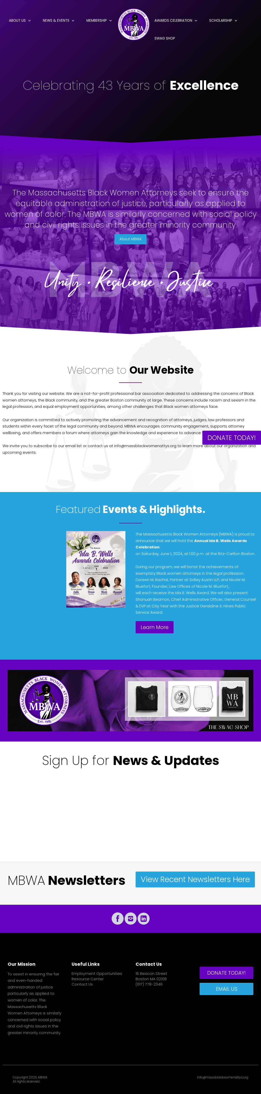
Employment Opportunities (97, 973)
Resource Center (88, 979)
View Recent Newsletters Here (195, 879)
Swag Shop (164, 38)
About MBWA (130, 239)
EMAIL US (226, 988)
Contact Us (82, 984)
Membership (96, 20)
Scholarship (220, 20)
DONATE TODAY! (231, 437)
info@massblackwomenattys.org (222, 1077)
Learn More (154, 627)
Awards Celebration (173, 20)
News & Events (56, 20)
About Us (17, 20)
